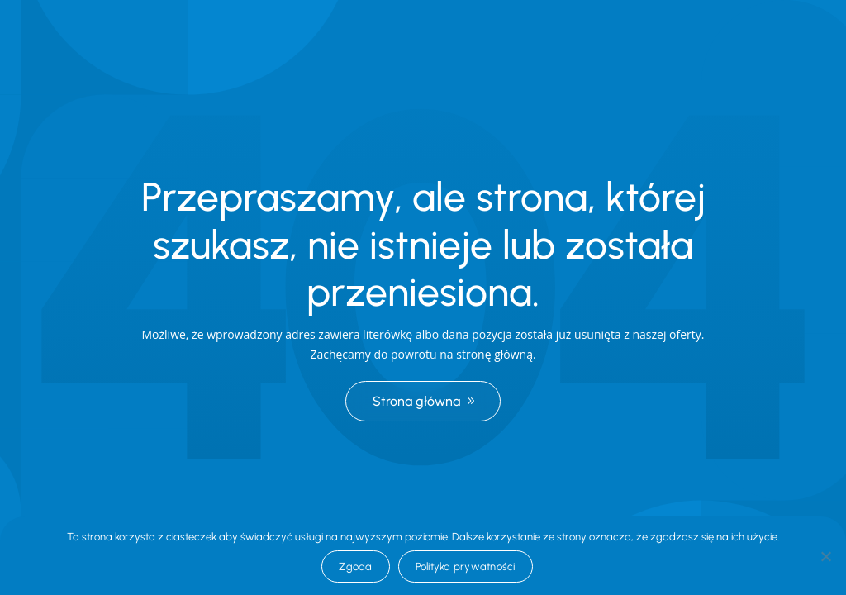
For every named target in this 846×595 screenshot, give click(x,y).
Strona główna (416, 401)
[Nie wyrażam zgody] (825, 556)
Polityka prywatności (466, 566)
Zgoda (355, 566)
